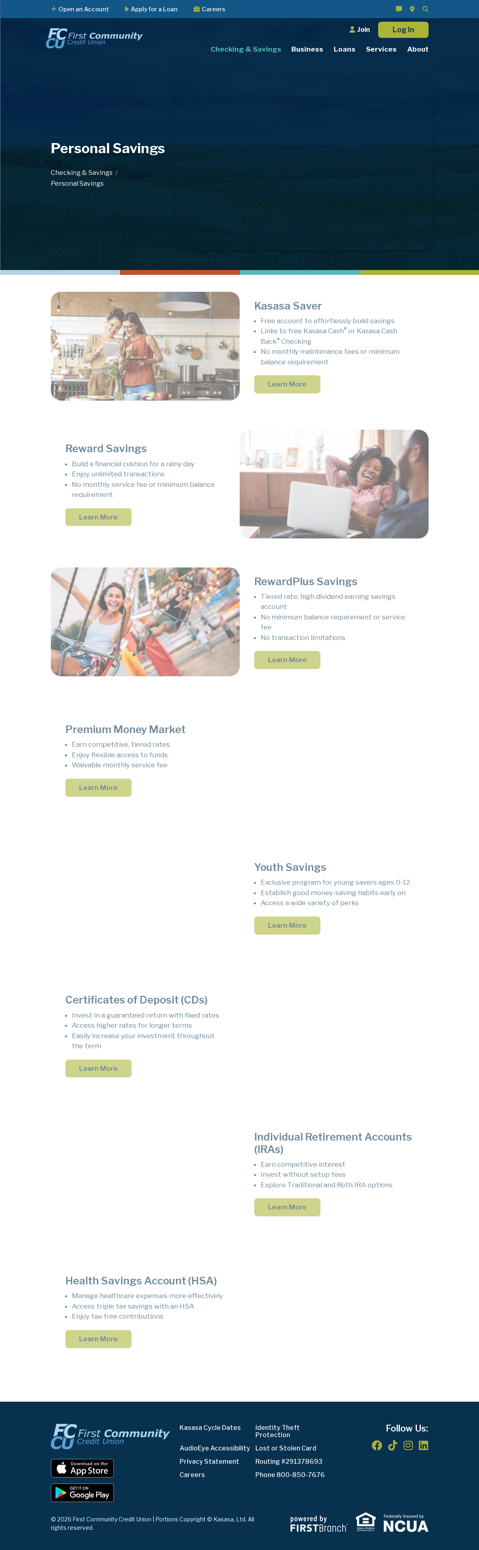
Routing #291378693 (288, 1461)
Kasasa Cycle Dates (210, 1428)
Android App (82, 1493)
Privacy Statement (209, 1461)
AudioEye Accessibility (215, 1448)
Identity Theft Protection (277, 1431)
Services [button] (381, 49)
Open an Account (84, 9)
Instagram (408, 1445)
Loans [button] (345, 49)
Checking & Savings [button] (246, 49)
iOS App (82, 1468)
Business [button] (307, 49)
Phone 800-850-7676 (290, 1475)
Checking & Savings (82, 173)
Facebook (377, 1445)
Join (363, 29)
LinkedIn (423, 1445)
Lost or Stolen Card (285, 1448)
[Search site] (426, 9)
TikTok (392, 1445)
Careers (213, 9)
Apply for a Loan (154, 9)
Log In (403, 29)
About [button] (418, 49)
